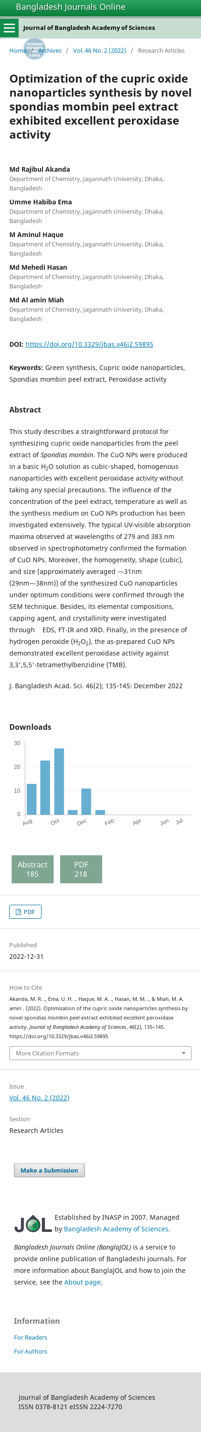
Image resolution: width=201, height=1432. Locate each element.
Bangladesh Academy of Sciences (116, 1228)
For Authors (30, 1351)
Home (18, 50)
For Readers (30, 1337)
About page (82, 1282)
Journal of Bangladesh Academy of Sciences (89, 27)
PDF (28, 912)
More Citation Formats (47, 1053)
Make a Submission (49, 1170)
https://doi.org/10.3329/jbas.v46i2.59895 (89, 344)
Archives (50, 50)
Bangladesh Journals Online (70, 6)
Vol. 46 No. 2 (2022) (99, 50)
